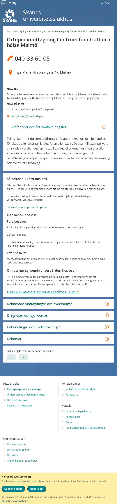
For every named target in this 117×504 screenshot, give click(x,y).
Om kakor (12, 455)
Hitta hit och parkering (78, 411)
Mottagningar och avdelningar (30, 31)
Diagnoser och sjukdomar (29, 317)
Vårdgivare (72, 394)
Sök (106, 3)
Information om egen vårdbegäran (27, 208)
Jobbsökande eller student (81, 389)
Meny (9, 3)
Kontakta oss (73, 416)
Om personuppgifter (19, 449)
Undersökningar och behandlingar (27, 394)
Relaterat (14, 342)
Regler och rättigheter (19, 405)
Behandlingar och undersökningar (36, 330)
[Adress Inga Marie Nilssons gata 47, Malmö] (58, 72)
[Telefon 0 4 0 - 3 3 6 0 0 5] (58, 58)
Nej (23, 361)
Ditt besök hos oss (17, 400)
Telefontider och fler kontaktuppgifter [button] (41, 127)
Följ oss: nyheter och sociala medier (86, 427)
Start (9, 31)
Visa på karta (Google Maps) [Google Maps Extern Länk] (26, 116)
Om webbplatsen (17, 444)
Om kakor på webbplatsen (15, 501)
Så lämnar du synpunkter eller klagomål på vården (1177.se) (41, 293)
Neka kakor (38, 488)
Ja (11, 361)
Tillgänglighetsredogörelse (22, 460)
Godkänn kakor (13, 488)
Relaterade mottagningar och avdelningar (42, 305)
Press (69, 422)
